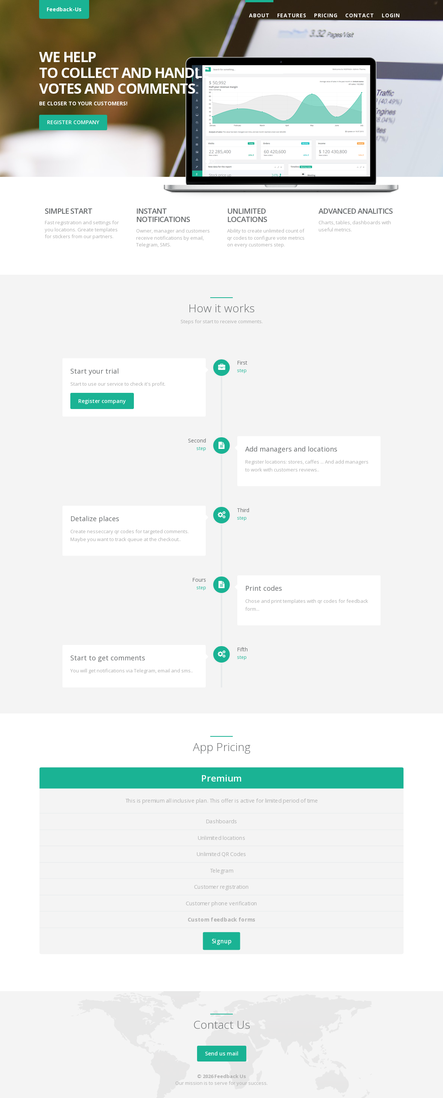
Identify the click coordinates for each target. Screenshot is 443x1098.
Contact (359, 15)
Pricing (326, 15)
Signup (222, 941)
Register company (102, 401)
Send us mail (221, 1053)
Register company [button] (73, 122)
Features (291, 15)
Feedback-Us (64, 9)
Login (391, 15)
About (259, 15)
